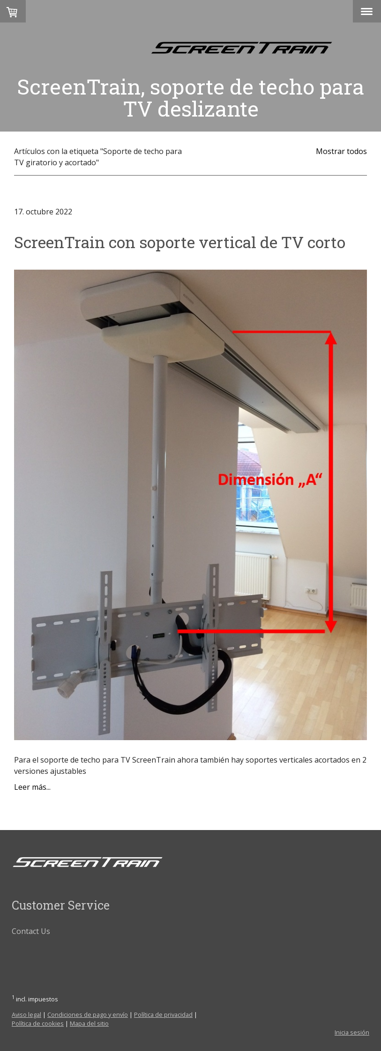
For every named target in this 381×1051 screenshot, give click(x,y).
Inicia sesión (352, 1032)
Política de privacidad (163, 1014)
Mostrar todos (341, 151)
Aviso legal (26, 1014)
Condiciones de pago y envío (87, 1014)
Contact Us (31, 931)
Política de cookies (38, 1023)
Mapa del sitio (89, 1023)
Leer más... (32, 787)
